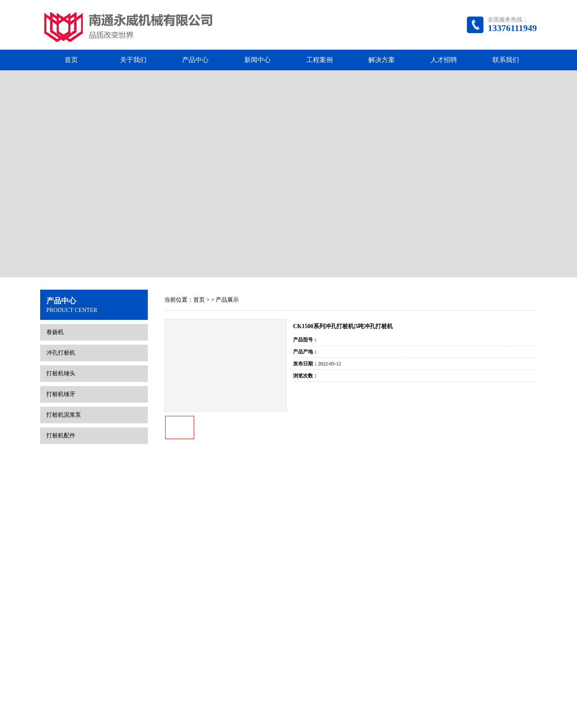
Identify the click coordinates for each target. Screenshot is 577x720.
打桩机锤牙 (60, 337)
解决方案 (381, 59)
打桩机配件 (60, 379)
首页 (71, 59)
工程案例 (319, 59)
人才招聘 (443, 59)
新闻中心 (257, 59)
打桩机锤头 (60, 317)
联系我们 (506, 59)
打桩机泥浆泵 (63, 358)
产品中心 (195, 59)
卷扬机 (55, 275)
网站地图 (389, 702)
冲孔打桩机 (60, 296)
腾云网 (368, 702)
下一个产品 (516, 359)
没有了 (469, 359)
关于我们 (133, 59)
